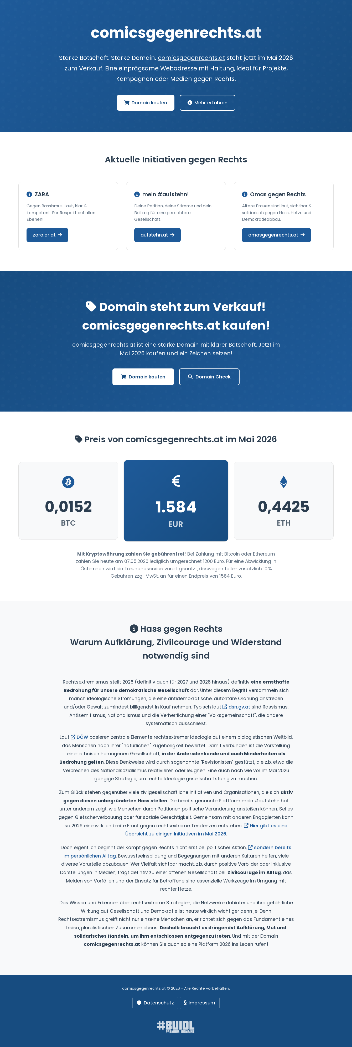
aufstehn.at (157, 235)
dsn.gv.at (236, 707)
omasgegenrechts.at (276, 235)
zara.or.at (47, 235)
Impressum (199, 1002)
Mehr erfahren (207, 103)
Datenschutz (155, 1002)
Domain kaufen (145, 103)
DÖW (79, 737)
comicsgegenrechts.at (191, 58)
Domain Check (209, 377)
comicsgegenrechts (176, 32)
